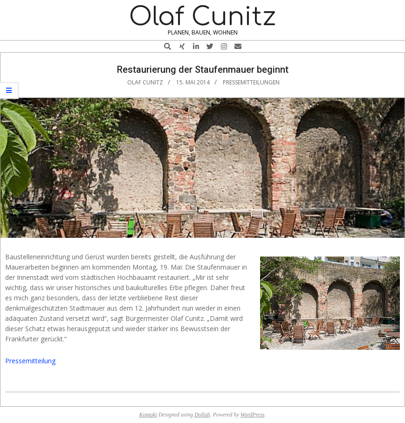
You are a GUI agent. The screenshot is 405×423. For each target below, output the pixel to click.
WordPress (252, 414)
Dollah (202, 414)
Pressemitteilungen (251, 82)
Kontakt (148, 414)
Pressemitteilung (30, 360)
